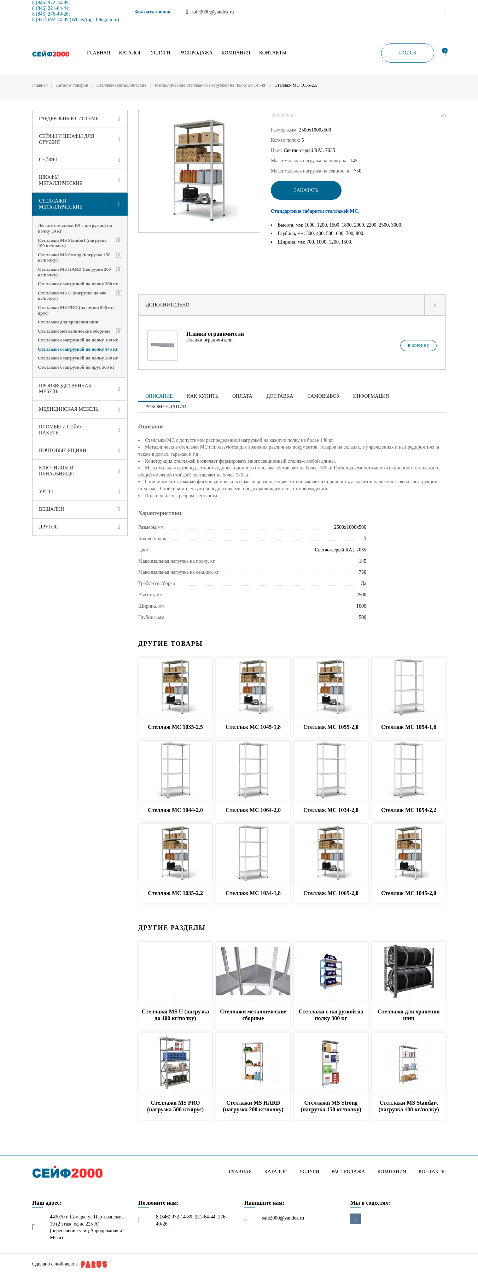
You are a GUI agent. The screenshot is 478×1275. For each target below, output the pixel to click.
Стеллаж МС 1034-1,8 (253, 893)
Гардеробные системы (69, 118)
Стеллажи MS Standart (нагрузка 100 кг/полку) (72, 243)
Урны (46, 491)
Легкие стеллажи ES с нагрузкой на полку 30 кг (75, 228)
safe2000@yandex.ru (283, 1218)
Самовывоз (323, 396)
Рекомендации (166, 406)
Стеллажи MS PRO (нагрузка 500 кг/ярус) (76, 310)
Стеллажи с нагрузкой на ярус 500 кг (76, 367)
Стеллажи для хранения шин (68, 321)
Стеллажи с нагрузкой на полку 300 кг (78, 283)
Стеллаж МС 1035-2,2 (175, 893)
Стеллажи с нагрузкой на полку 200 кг (78, 358)
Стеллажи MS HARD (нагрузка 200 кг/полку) (74, 272)
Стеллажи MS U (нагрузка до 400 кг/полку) (72, 295)
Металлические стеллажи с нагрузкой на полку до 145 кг (210, 85)
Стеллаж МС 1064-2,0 (253, 810)
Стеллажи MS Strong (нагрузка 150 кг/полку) (74, 257)
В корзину (418, 345)
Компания (236, 53)
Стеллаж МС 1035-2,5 (175, 727)
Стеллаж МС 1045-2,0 (408, 893)
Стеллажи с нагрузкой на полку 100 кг (78, 340)
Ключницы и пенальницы (56, 470)
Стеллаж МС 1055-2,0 (330, 727)
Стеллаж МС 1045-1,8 (253, 727)
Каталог (130, 53)
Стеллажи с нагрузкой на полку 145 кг (78, 349)
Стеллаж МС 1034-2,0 (330, 810)
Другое (48, 527)
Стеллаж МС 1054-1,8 (408, 727)
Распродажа (196, 53)
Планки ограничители (215, 334)
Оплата (242, 396)
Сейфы (48, 159)
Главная (98, 53)
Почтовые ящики (62, 450)
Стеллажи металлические (121, 85)
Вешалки (51, 509)
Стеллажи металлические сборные (74, 331)
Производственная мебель (65, 388)
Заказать (306, 190)
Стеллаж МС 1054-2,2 (408, 810)
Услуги (160, 53)
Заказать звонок (152, 11)
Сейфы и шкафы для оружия (66, 139)
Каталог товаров (72, 85)
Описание (159, 396)
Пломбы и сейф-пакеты (60, 429)
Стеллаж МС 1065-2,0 (330, 893)
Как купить (202, 396)
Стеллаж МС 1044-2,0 (175, 810)
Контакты (272, 53)
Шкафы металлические (60, 180)
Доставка (280, 396)
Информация (371, 396)
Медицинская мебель (68, 409)
